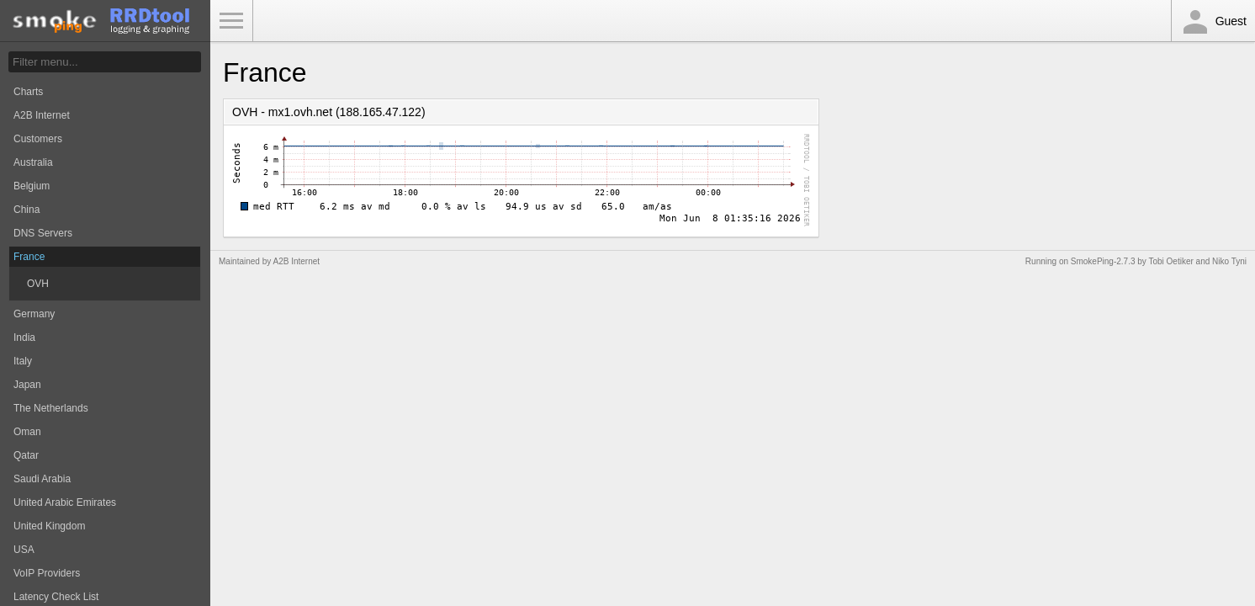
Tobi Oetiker (1170, 261)
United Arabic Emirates (64, 502)
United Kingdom (49, 526)
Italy (22, 361)
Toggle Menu (231, 21)
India (24, 337)
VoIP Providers (46, 573)
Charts (28, 92)
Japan (27, 385)
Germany (34, 314)
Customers (37, 139)
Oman (27, 432)
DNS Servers (42, 233)
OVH (38, 284)
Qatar (26, 455)
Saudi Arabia (42, 479)
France (29, 257)
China (26, 209)
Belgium (31, 186)
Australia (33, 162)
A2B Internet (41, 115)
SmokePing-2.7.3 (1103, 261)
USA (23, 550)
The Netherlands (50, 408)
